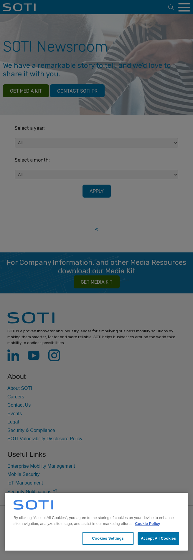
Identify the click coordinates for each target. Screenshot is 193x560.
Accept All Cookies (158, 538)
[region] (96, 522)
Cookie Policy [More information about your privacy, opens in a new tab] (147, 523)
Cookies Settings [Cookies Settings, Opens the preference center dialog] (108, 538)
